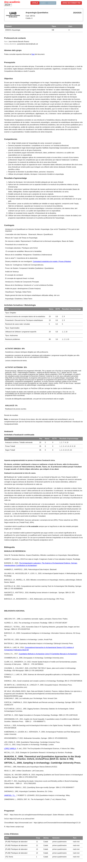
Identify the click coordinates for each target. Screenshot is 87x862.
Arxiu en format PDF (71, 3)
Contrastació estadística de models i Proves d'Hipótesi (52, 261)
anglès (43, 3)
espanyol (51, 3)
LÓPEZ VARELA (10, 748)
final (33, 54)
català (35, 3)
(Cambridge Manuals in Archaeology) (48, 654)
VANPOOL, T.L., (10, 795)
